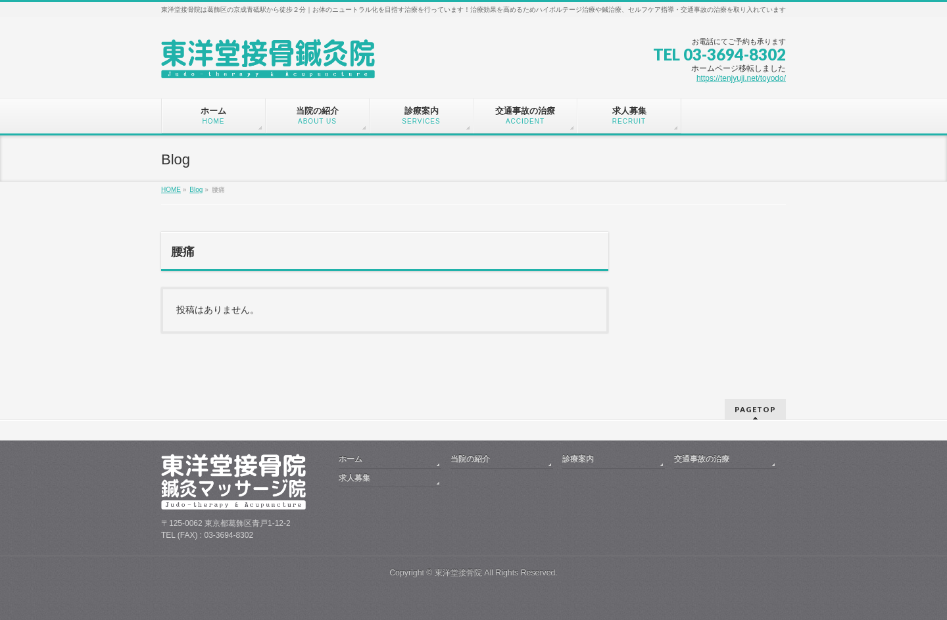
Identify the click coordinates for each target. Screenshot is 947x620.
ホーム (350, 459)
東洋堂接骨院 (458, 572)
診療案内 (578, 459)
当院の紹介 (470, 459)
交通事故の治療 (701, 459)
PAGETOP (755, 409)
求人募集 (354, 478)
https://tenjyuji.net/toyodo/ (741, 78)
